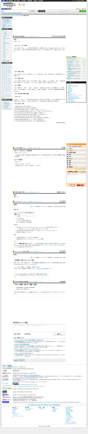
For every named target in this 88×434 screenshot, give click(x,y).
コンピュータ (6, 35)
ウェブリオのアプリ (29, 408)
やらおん (70, 148)
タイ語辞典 (68, 418)
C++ (17, 218)
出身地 (40, 262)
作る (28, 289)
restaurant (23, 109)
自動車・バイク (7, 38)
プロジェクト (35, 111)
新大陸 (25, 262)
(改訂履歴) (28, 376)
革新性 (56, 89)
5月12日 (61, 122)
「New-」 (29, 260)
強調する (60, 89)
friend (22, 119)
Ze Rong (70, 78)
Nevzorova (70, 89)
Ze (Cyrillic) (70, 75)
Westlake (21, 287)
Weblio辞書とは (15, 408)
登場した (49, 99)
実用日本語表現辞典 (20, 36)
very (24, 112)
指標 (18, 156)
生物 (4, 54)
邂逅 (70, 164)
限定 (34, 287)
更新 (64, 122)
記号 (3, 97)
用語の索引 (33, 36)
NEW (19, 215)
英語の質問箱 (6, 105)
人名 (4, 57)
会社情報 (54, 409)
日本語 (29, 74)
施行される (43, 120)
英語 (24, 222)
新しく (15, 49)
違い (64, 87)
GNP (38, 154)
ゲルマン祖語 (33, 81)
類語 (19, 87)
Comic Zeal (70, 65)
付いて (23, 165)
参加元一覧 (84, 8)
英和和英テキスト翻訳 (20, 323)
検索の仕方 (14, 409)
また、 (42, 49)
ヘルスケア (6, 49)
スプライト (49, 230)
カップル (38, 165)
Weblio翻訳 (68, 412)
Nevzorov (70, 88)
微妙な (56, 87)
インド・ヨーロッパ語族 (36, 82)
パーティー (32, 119)
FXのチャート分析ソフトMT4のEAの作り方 (23, 353)
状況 (30, 49)
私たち (41, 117)
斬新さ (33, 89)
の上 (20, 165)
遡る (28, 82)
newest (56, 48)
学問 (4, 44)
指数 (61, 154)
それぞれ (53, 87)
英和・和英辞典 (17, 0)
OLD (27, 222)
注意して (53, 74)
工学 (4, 41)
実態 (46, 154)
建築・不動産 (6, 43)
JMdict (21, 402)
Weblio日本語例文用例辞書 (21, 281)
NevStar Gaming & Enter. (73, 85)
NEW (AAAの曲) (20, 230)
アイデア (51, 49)
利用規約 (14, 412)
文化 (4, 46)
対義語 (30, 222)
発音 (19, 74)
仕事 (32, 107)
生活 (4, 47)
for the (24, 111)
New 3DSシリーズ (72, 93)
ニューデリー (25, 264)
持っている (48, 111)
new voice (70, 62)
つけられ (47, 262)
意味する (62, 81)
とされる (54, 82)
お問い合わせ (41, 408)
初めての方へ (78, 8)
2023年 (57, 122)
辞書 (3, 0)
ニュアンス (59, 87)
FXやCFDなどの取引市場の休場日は (22, 344)
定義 (70, 162)
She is (16, 114)
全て (3, 30)
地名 (44, 262)
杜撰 (70, 154)
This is (16, 109)
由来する (45, 81)
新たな (22, 99)
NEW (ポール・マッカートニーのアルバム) (26, 227)
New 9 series (70, 99)
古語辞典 (35, 0)
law (20, 120)
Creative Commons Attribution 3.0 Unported (27, 386)
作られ (16, 264)
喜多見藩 (70, 166)
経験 (27, 49)
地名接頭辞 (17, 260)
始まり (52, 101)
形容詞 (34, 48)
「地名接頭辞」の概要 (40, 268)
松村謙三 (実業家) (72, 152)
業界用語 (5, 33)
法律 (37, 120)
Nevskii (69, 84)
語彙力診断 (6, 106)
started (18, 107)
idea (22, 111)
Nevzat (69, 87)
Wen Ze (69, 71)
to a (21, 116)
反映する (49, 154)
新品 (23, 163)
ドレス (39, 114)
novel (30, 87)
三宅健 (22, 232)
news (21, 289)
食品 (4, 55)
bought (16, 106)
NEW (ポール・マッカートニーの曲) (26, 228)
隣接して (59, 262)
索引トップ (28, 36)
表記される (40, 74)
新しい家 (33, 116)
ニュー (19, 41)
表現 (35, 99)
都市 (55, 262)
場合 (63, 89)
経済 (28, 154)
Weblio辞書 (76, 376)
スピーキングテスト (8, 108)
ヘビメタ (70, 150)
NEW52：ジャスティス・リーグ (74, 95)
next (28, 120)
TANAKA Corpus (5, 383)
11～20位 (74, 146)
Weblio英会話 (6, 103)
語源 (19, 81)
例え (23, 101)
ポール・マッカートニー (40, 227)
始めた (35, 107)
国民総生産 (34, 154)
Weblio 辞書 (80, 0)
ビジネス (5, 31)
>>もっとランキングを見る (80, 168)
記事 (22, 260)
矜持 (70, 156)
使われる (32, 99)
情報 (47, 49)
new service (71, 61)
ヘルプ (85, 0)
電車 (4, 36)
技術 (38, 117)
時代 (37, 101)
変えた (47, 117)
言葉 (52, 81)
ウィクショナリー (21, 212)
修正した (56, 154)
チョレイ (70, 158)
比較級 (41, 48)
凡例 (39, 147)
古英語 (23, 81)
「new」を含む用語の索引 (19, 359)
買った (30, 106)
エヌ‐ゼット (70, 64)
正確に (57, 74)
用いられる (37, 49)
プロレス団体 (33, 237)
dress (25, 114)
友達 (39, 119)
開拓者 (36, 262)
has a (17, 111)
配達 (17, 287)
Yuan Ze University (72, 72)
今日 (34, 114)
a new (16, 99)
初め (23, 49)
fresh (25, 87)
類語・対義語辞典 (9, 0)
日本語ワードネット (16, 396)
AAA (25, 230)
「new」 (15, 48)
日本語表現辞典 (18, 15)
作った (42, 119)
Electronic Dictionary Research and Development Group (50, 402)
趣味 (4, 51)
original (35, 87)
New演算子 (21, 218)
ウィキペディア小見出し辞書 (22, 251)
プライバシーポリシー (16, 413)
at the (25, 119)
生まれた (18, 49)
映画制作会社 (19, 238)
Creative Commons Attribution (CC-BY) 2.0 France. (28, 384)
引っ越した (38, 116)
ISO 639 (26, 220)
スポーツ (5, 52)
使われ (19, 82)
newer (46, 48)
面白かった (42, 112)
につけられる (34, 264)
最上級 (51, 48)
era (30, 101)
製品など (56, 49)
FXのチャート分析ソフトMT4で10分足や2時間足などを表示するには (28, 340)
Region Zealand (71, 68)
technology (21, 117)
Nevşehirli (70, 91)
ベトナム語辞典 (68, 419)
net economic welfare (20, 154)
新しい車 (26, 106)
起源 (49, 82)
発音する (60, 74)
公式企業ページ (55, 408)
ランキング (37, 36)
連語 (25, 289)
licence (79, 402)
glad (18, 289)
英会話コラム (6, 102)
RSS (49, 426)
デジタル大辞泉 (18, 147)
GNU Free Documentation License (34, 375)
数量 (59, 154)
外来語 (17, 165)
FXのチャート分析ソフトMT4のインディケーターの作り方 (26, 348)
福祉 (30, 154)
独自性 (44, 89)
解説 (33, 260)
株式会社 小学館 (15, 371)
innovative (42, 87)
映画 (35, 112)
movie (20, 112)
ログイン (74, 0)
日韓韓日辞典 (29, 0)
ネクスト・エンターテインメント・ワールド (31, 238)
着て (42, 114)
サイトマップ (14, 414)
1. (14, 106)
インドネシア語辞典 (69, 417)
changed (27, 117)
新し (23, 48)
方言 (4, 59)
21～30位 (79, 146)
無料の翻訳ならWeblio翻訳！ (23, 5)
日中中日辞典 (23, 0)
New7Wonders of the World (74, 98)
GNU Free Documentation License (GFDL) (28, 378)
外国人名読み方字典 (20, 192)
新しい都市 (63, 262)
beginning (44, 101)
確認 (70, 160)
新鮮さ (24, 89)
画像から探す (28, 409)
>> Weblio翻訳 (83, 171)
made (16, 119)
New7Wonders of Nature (73, 96)
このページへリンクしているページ (52, 245)
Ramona (31, 287)
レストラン (42, 109)
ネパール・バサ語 (20, 220)
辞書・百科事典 (10, 15)
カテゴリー (40, 201)
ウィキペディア (18, 201)
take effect (25, 120)
